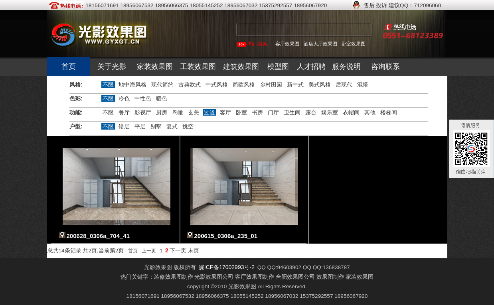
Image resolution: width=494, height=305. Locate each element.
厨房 (161, 112)
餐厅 (124, 112)
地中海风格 (132, 84)
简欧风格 (244, 84)
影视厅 (142, 112)
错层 (124, 126)
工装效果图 (198, 67)
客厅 (225, 112)
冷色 (124, 98)
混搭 (362, 84)
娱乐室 (329, 112)
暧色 (161, 98)
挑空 (188, 126)
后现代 (344, 84)
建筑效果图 (241, 67)
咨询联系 (385, 67)
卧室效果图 (354, 44)
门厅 (273, 112)
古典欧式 (189, 84)
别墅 (156, 126)
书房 (257, 112)
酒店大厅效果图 (320, 44)
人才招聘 (311, 67)
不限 (108, 84)
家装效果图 (155, 67)
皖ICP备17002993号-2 (227, 267)
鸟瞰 (177, 112)
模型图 (278, 67)
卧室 (241, 112)
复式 (172, 126)
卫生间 (292, 112)
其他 (369, 112)
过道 (209, 112)
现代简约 (162, 84)
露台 (310, 112)
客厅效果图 (287, 44)
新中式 (295, 84)
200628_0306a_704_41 (98, 235)
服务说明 (346, 67)
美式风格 (319, 84)
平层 (140, 126)
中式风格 (217, 84)
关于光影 (111, 67)
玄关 (193, 112)
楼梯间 (388, 112)
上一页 (149, 251)
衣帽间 (351, 112)
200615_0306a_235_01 (226, 235)
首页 (68, 67)
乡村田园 (271, 84)
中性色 (142, 98)
